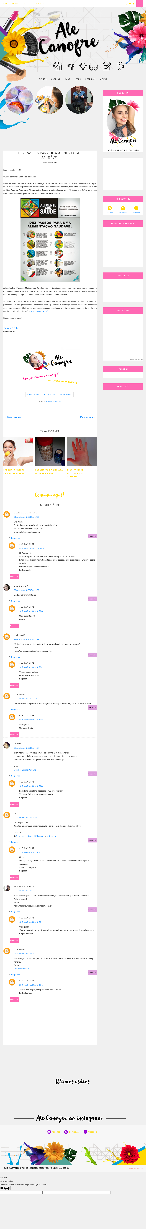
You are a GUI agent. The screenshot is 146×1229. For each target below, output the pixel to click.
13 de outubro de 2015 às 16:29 (31, 667)
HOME (6, 3)
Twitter (51, 395)
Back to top (136, 1169)
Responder (92, 536)
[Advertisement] (50, 132)
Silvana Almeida (24, 887)
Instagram (51, 836)
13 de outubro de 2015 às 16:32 (31, 720)
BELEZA (43, 79)
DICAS (67, 79)
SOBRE (15, 3)
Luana (17, 744)
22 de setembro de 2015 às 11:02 (26, 590)
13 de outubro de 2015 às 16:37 (31, 853)
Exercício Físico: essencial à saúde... (15, 472)
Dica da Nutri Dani (53, 402)
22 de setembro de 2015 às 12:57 (26, 699)
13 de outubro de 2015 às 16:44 (31, 922)
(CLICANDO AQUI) (39, 312)
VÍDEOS (103, 79)
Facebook (34, 395)
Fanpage (41, 836)
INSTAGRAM (123, 209)
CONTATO (26, 3)
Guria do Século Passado (25, 770)
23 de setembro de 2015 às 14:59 (26, 891)
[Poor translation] (7, 1189)
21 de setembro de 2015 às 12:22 (26, 517)
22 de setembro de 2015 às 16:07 (26, 748)
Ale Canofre (26, 544)
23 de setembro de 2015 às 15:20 (26, 954)
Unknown (20, 635)
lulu (17, 814)
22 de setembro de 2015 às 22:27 (26, 818)
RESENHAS (90, 79)
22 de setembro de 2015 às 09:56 (31, 549)
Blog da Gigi (22, 586)
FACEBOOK (136, 209)
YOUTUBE (110, 209)
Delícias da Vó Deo (25, 513)
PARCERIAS (39, 3)
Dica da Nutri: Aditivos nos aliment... (76, 473)
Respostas (15, 538)
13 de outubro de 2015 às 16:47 (31, 985)
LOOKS (78, 79)
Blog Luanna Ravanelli (26, 836)
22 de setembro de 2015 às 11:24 (26, 640)
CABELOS (55, 79)
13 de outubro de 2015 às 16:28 (31, 611)
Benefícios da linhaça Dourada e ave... (49, 472)
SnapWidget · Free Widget (137, 359)
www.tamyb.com (21, 969)
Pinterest (68, 395)
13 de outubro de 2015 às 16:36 (31, 786)
